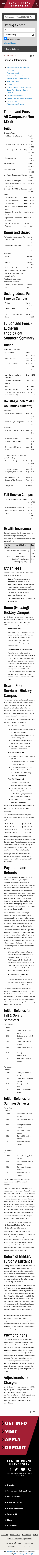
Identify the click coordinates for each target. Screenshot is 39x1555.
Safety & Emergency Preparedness (19, 1539)
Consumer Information (14, 1543)
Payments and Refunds (15, 95)
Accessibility (26, 1534)
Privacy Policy (15, 1534)
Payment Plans (12, 101)
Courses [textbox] (7, 30)
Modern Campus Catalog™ (23, 1554)
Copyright (4, 1534)
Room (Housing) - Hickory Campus (19, 87)
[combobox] (19, 17)
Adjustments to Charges (15, 104)
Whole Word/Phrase (13, 39)
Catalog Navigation (12, 49)
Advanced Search (10, 43)
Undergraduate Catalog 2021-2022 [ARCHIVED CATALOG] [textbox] (20, 17)
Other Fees (10, 84)
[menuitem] (19, 1423)
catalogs (9, 1551)
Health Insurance (13, 81)
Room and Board (13, 73)
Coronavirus (28, 1543)
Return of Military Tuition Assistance (19, 98)
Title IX (35, 1534)
